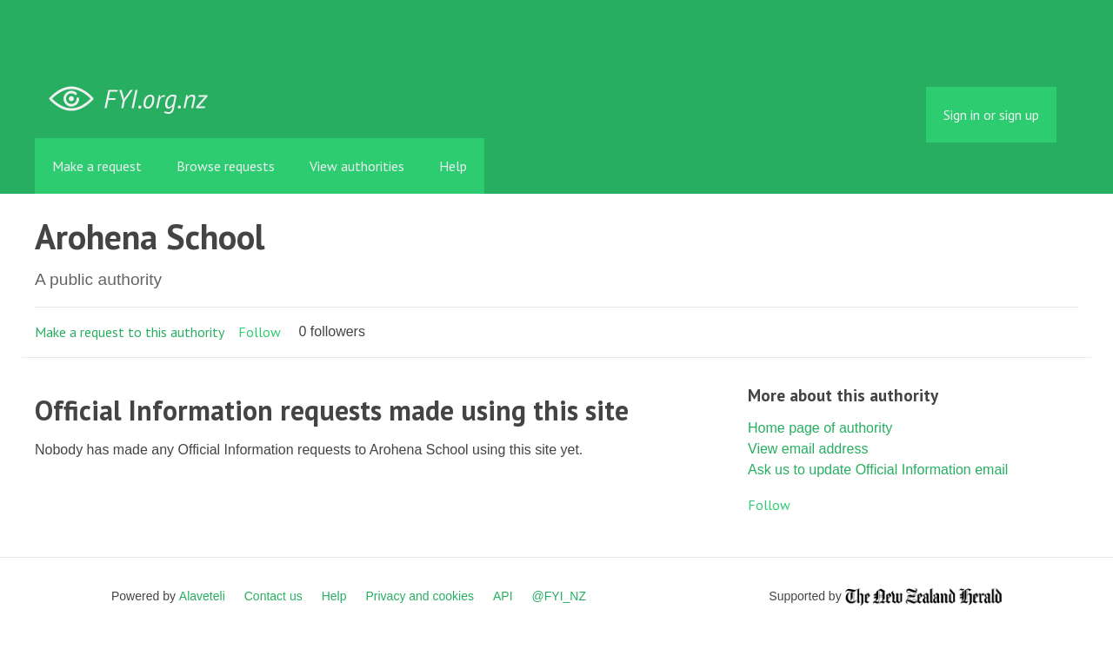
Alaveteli (202, 596)
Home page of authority (820, 428)
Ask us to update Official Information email (878, 469)
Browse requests (226, 166)
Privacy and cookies (419, 596)
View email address (808, 448)
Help (453, 166)
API (503, 596)
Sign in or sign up (991, 114)
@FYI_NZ (559, 596)
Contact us (273, 596)
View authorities (357, 166)
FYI (135, 99)
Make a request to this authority (129, 332)
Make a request (97, 166)
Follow (259, 332)
